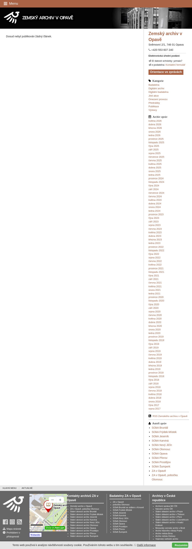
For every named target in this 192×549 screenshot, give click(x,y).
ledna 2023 (154, 243)
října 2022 (153, 254)
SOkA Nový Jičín (162, 444)
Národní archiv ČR (164, 509)
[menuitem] (12, 488)
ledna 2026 (154, 135)
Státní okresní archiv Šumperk (84, 536)
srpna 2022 (154, 257)
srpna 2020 (154, 311)
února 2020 (154, 329)
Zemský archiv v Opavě (81, 506)
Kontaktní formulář (175, 64)
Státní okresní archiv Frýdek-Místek (86, 514)
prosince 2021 (156, 268)
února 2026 (154, 131)
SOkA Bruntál (160, 427)
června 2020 (155, 315)
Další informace (146, 545)
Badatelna (153, 84)
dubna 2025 (154, 167)
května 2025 (155, 164)
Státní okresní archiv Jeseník (83, 517)
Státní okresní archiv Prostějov (84, 531)
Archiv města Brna (163, 533)
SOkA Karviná (160, 440)
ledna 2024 (154, 210)
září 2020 (153, 308)
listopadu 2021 (156, 272)
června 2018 (155, 390)
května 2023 (155, 232)
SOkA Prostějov (161, 462)
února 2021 (154, 290)
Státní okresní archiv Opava (83, 528)
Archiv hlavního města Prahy (168, 531)
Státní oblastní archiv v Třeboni (169, 514)
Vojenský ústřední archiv (166, 539)
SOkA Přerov (159, 457)
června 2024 (155, 196)
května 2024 (155, 200)
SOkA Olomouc (161, 449)
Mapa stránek (14, 528)
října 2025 (153, 146)
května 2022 (155, 264)
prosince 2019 (156, 336)
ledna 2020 (154, 333)
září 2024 (153, 189)
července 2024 (156, 192)
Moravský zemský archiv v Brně (170, 528)
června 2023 (155, 228)
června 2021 (155, 282)
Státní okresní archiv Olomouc (84, 525)
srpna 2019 (154, 351)
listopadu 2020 (156, 300)
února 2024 (154, 207)
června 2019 (155, 354)
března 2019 (155, 365)
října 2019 (153, 344)
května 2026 (155, 120)
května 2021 (155, 286)
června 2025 (155, 160)
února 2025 (154, 171)
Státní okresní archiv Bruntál (83, 511)
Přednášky (154, 102)
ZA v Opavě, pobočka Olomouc (84, 509)
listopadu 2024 (156, 182)
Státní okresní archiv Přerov (83, 533)
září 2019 (153, 347)
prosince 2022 (156, 246)
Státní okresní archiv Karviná (83, 520)
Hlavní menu (9, 488)
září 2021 (153, 279)
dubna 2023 (154, 236)
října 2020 (153, 304)
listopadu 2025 (156, 142)
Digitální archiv (156, 88)
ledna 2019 (154, 369)
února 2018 (154, 401)
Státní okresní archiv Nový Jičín (85, 522)
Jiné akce (153, 95)
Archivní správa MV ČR (166, 506)
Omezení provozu (157, 99)
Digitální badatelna (158, 92)
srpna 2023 (154, 225)
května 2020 (155, 318)
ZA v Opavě (159, 470)
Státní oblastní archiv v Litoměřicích (172, 520)
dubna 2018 (154, 397)
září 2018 (153, 383)
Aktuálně (27, 488)
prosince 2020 (156, 297)
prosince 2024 (156, 178)
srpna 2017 (154, 408)
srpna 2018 (154, 387)
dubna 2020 (154, 322)
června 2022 (155, 261)
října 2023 (153, 218)
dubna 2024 (154, 203)
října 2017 (153, 405)
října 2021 (153, 275)
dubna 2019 (154, 362)
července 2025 (156, 156)
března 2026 (155, 128)
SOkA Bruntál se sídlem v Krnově (128, 507)
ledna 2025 (154, 174)
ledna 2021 (154, 293)
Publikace (153, 106)
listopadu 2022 (156, 250)
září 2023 (153, 221)
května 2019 (155, 358)
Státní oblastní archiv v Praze (169, 511)
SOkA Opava (159, 453)
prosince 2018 (156, 372)
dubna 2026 (154, 124)
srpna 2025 (154, 153)
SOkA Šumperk (161, 466)
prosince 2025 (156, 138)
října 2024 (153, 185)
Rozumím (181, 545)
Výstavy (152, 110)
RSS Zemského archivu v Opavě (170, 416)
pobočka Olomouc (121, 504)
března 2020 (155, 326)
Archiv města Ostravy (165, 536)
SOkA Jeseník (160, 436)
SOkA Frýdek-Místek (164, 432)
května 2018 (155, 394)
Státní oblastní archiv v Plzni (168, 517)
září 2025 (153, 149)
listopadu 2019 (156, 340)
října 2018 (153, 379)
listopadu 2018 (156, 376)
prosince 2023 (156, 214)
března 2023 (155, 239)
